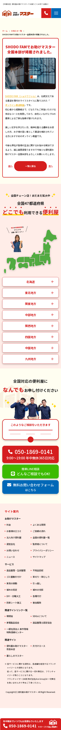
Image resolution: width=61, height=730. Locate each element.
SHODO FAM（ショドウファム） (21, 96)
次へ (50, 166)
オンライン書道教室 (14, 105)
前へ (10, 166)
